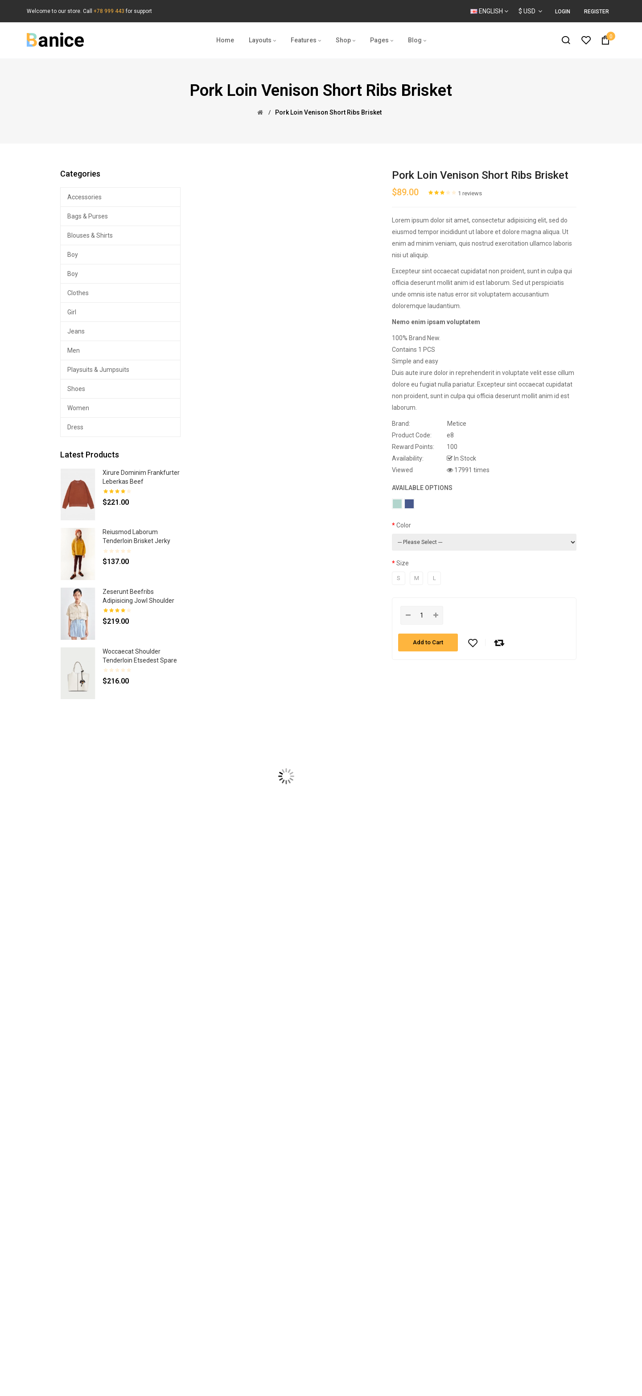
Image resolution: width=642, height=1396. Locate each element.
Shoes (76, 388)
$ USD (530, 11)
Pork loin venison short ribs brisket (328, 112)
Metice (456, 423)
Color (403, 525)
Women (78, 408)
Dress (75, 427)
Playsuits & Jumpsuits (98, 369)
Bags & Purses (87, 216)
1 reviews (470, 193)
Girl (71, 312)
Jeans (76, 331)
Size (402, 563)
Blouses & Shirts (90, 235)
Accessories (84, 197)
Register (596, 11)
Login (562, 11)
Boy (72, 254)
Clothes (78, 292)
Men (73, 350)
